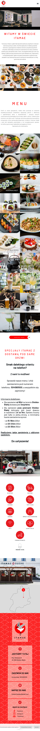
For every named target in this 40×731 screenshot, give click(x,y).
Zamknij (36, 727)
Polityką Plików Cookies (26, 727)
